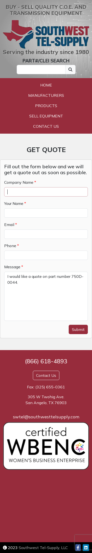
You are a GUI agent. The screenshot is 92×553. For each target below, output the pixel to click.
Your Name (13, 203)
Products (46, 105)
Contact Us (46, 126)
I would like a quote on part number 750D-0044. (46, 296)
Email (9, 224)
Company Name (18, 182)
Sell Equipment (46, 115)
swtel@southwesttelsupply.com (46, 417)
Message (12, 266)
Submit (78, 329)
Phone (10, 245)
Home (46, 85)
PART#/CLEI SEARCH (46, 61)
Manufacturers (46, 95)
